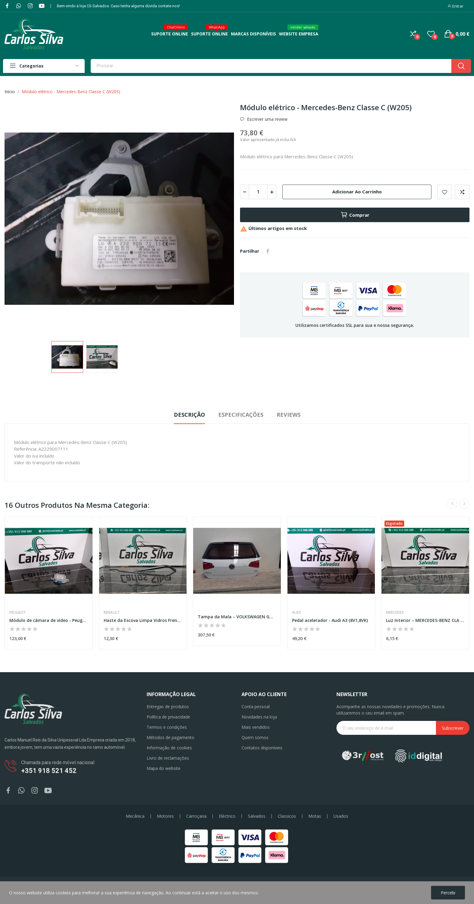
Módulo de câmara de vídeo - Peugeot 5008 (48, 620)
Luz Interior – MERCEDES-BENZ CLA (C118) (425, 620)
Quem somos (255, 737)
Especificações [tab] (240, 414)
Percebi (448, 893)
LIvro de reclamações (168, 758)
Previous (452, 503)
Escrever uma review (266, 119)
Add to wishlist (445, 192)
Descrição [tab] (189, 414)
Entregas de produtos (168, 706)
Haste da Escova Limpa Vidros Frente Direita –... (143, 620)
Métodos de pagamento (170, 737)
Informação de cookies (169, 748)
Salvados (256, 816)
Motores (165, 816)
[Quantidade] (258, 192)
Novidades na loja (259, 717)
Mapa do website (163, 768)
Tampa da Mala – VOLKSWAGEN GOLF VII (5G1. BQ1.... (237, 617)
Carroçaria (196, 816)
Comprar (354, 215)
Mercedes (395, 612)
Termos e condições (167, 727)
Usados (340, 816)
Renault (111, 612)
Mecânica (135, 816)
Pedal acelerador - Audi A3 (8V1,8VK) (330, 620)
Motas (314, 816)
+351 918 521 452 (48, 770)
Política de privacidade (168, 717)
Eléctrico (227, 816)
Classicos (287, 816)
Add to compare (462, 192)
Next (464, 503)
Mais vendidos (256, 727)
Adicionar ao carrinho (357, 192)
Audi (296, 612)
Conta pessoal (256, 706)
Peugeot (17, 612)
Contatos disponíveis (262, 748)
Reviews (288, 414)
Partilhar (268, 251)
